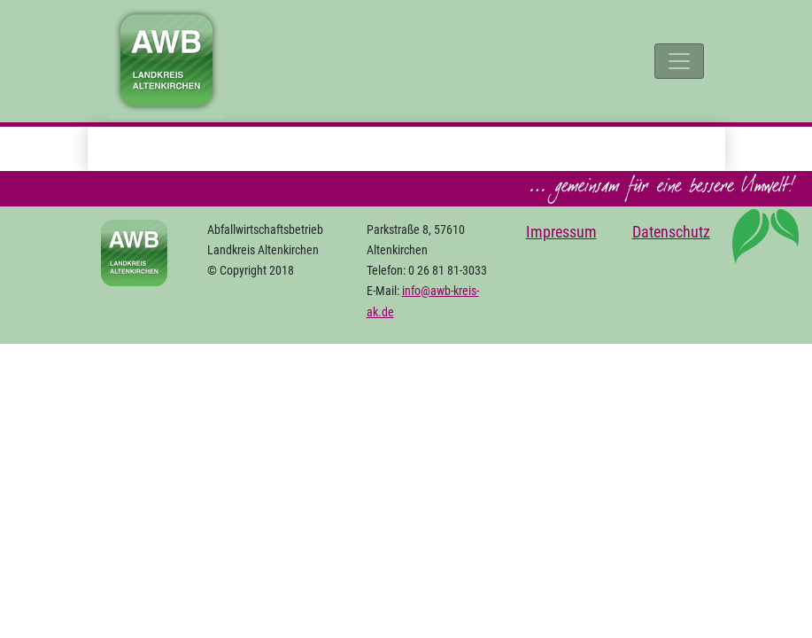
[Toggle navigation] (679, 61)
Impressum (561, 232)
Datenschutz (671, 232)
